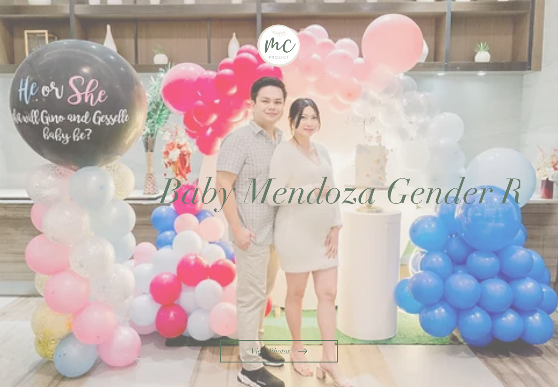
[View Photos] (279, 351)
